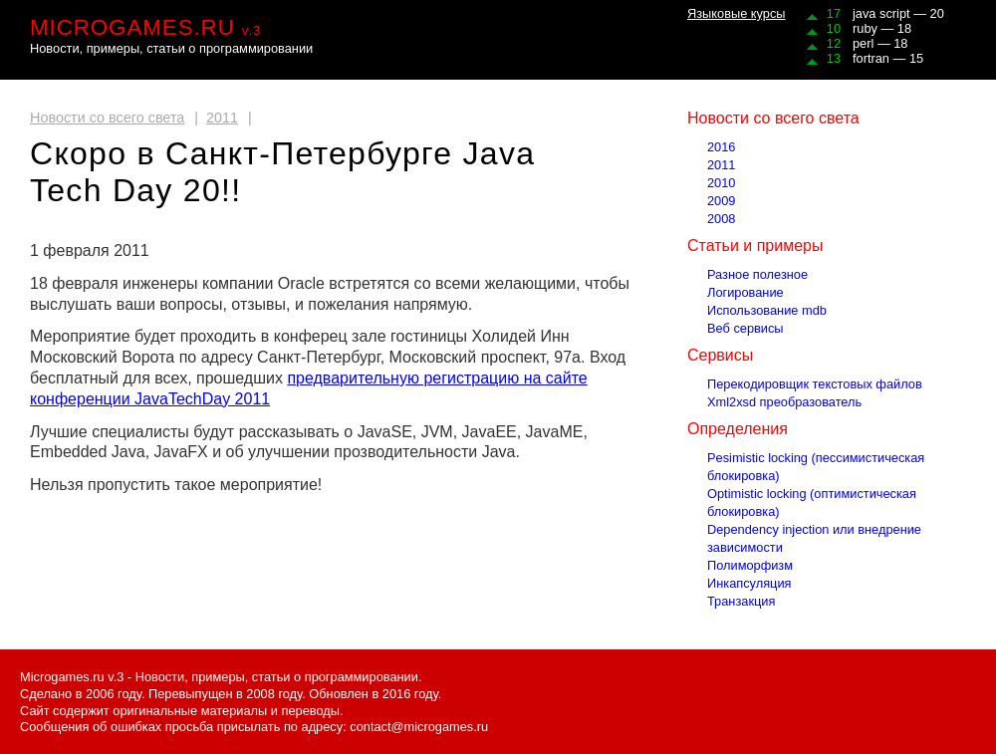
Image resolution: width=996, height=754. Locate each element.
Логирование (745, 292)
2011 (222, 118)
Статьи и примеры (755, 245)
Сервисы (720, 355)
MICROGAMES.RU (145, 27)
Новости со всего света (107, 118)
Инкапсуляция (749, 583)
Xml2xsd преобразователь (784, 401)
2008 (721, 218)
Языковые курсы (736, 13)
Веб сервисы (745, 328)
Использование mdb (767, 310)
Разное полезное (757, 274)
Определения (737, 428)
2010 (721, 182)
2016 (721, 146)
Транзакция (741, 601)
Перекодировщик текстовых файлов (814, 384)
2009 (721, 200)
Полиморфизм (750, 565)
